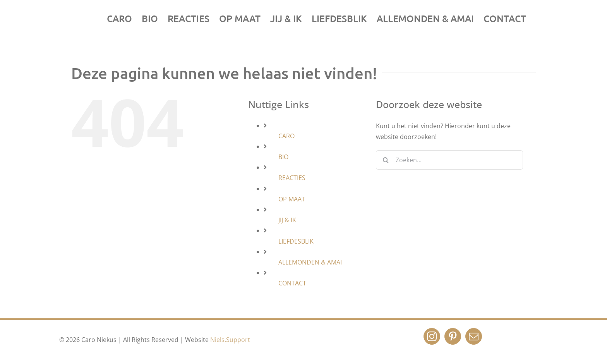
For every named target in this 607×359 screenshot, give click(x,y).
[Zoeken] (385, 160)
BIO (283, 157)
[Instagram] (432, 336)
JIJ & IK (287, 220)
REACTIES (291, 177)
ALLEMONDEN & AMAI (310, 262)
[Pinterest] (452, 336)
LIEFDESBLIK (296, 241)
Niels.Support (230, 339)
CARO (286, 136)
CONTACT (292, 283)
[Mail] (473, 336)
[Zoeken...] (449, 160)
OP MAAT (291, 199)
